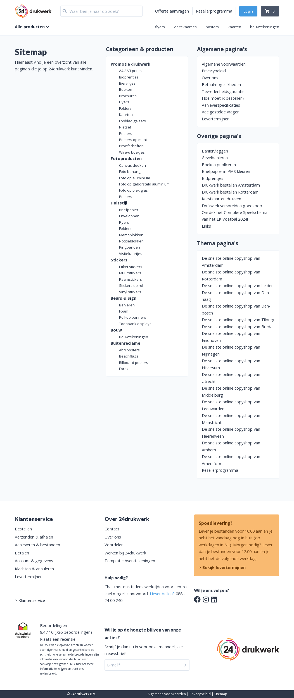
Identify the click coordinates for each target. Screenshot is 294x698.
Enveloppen (129, 215)
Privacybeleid (214, 70)
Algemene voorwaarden (224, 64)
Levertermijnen (215, 119)
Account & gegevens (34, 560)
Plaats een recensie (57, 639)
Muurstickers (130, 272)
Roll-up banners (132, 317)
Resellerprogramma (214, 11)
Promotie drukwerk (130, 64)
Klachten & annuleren (34, 568)
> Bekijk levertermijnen (222, 567)
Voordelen (114, 544)
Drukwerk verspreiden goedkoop (232, 205)
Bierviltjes (127, 83)
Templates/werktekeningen (130, 560)
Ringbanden (129, 247)
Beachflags (128, 356)
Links (206, 226)
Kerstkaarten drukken (221, 198)
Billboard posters (133, 362)
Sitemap (220, 694)
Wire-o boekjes (132, 152)
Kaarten (126, 114)
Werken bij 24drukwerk (125, 553)
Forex (124, 368)
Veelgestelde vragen (221, 112)
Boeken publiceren (219, 164)
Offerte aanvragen (172, 11)
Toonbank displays (135, 323)
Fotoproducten (126, 158)
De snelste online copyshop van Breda (237, 326)
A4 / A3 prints (130, 70)
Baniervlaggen (215, 151)
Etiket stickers (130, 266)
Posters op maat (133, 139)
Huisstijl (119, 203)
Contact (112, 529)
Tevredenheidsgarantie (223, 91)
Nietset (125, 127)
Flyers (124, 101)
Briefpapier (128, 209)
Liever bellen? (162, 593)
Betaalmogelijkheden (221, 84)
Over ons (210, 77)
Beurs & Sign (123, 298)
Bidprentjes (129, 77)
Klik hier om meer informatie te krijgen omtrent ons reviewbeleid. (66, 668)
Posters (125, 133)
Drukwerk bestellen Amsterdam (231, 185)
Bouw (116, 330)
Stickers (119, 260)
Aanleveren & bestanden (37, 544)
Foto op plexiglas (133, 190)
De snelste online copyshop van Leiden (238, 285)
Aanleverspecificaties (221, 105)
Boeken (125, 89)
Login (248, 11)
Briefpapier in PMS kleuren (226, 171)
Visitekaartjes (130, 253)
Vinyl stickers (130, 291)
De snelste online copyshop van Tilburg (238, 319)
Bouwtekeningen (133, 336)
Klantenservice (31, 600)
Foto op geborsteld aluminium (144, 184)
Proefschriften (131, 145)
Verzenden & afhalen (34, 537)
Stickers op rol (131, 285)
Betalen (22, 553)
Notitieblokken (131, 241)
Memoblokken (131, 234)
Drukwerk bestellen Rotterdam (230, 192)
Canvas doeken (132, 165)
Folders (125, 108)
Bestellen (23, 529)
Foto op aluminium (134, 177)
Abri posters (129, 349)
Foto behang (130, 171)
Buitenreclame (125, 343)
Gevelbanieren (215, 157)
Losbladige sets (132, 120)
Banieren (127, 305)
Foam (123, 311)
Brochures (128, 95)
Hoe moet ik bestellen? (223, 98)
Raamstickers (130, 279)
